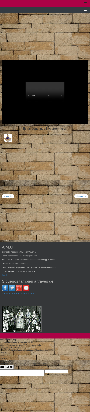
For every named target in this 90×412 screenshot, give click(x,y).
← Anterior (8, 196)
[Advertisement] (45, 34)
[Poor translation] (9, 367)
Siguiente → (81, 196)
